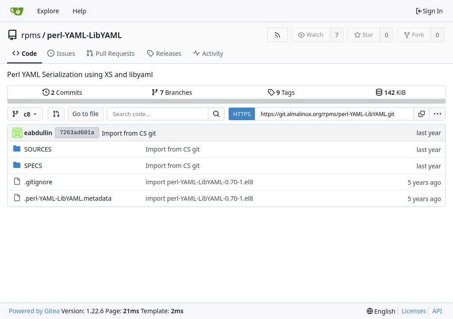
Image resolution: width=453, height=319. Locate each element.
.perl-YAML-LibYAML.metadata (67, 198)
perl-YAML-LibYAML (84, 35)
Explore (48, 11)
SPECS (33, 165)
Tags (281, 92)
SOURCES (38, 149)
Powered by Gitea (34, 311)
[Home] (16, 11)
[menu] (437, 114)
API (437, 311)
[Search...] (216, 114)
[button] (56, 114)
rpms (31, 35)
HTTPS (241, 114)
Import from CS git (129, 133)
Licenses (414, 311)
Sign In (429, 11)
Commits (62, 92)
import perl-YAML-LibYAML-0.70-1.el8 (199, 182)
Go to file (86, 113)
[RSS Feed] (277, 34)
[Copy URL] (422, 114)
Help (79, 11)
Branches (171, 92)
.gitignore (38, 182)
